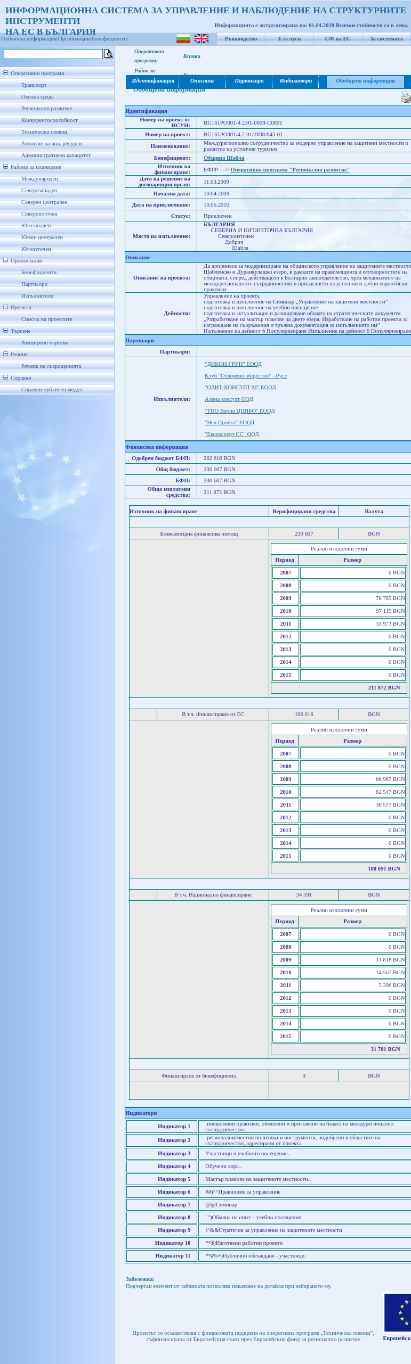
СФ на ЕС (338, 39)
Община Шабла (224, 158)
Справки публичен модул (51, 389)
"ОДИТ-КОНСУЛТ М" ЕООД (240, 387)
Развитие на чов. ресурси (51, 143)
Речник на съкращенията (51, 366)
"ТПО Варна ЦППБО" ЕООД (240, 411)
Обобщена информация (365, 81)
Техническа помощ (44, 132)
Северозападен (39, 190)
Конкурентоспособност (49, 120)
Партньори (34, 284)
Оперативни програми (38, 73)
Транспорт (33, 85)
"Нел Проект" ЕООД (229, 422)
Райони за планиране (36, 167)
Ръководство (241, 39)
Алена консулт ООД (229, 399)
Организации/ (75, 39)
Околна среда (37, 97)
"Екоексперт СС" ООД (232, 434)
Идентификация (152, 81)
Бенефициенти (39, 272)
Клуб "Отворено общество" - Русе (246, 376)
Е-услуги (289, 39)
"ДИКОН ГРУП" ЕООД (233, 364)
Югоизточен (36, 249)
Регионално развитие (46, 108)
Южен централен (42, 237)
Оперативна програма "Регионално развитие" (290, 169)
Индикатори (296, 81)
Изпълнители (37, 296)
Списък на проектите (46, 319)
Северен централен (44, 202)
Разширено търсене (44, 343)
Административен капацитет (56, 155)
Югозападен (36, 225)
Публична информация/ (29, 39)
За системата (386, 39)
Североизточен (39, 214)
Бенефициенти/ (110, 39)
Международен (39, 179)
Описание (202, 81)
